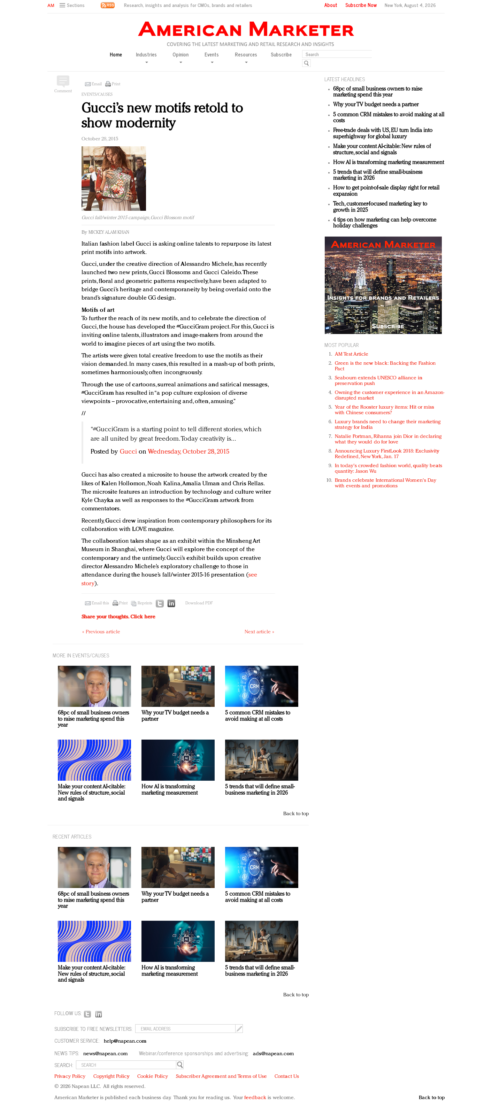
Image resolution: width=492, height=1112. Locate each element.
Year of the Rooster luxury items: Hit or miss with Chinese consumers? (384, 410)
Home (116, 54)
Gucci (128, 452)
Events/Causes (97, 95)
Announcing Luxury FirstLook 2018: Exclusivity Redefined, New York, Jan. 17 (387, 454)
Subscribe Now (361, 5)
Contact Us (287, 1076)
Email (97, 84)
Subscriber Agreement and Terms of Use (221, 1076)
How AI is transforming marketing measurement (388, 162)
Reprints (145, 603)
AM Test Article (352, 354)
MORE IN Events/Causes (81, 655)
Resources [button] (246, 57)
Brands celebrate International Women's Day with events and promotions (385, 483)
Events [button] (212, 57)
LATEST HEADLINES (344, 79)
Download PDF (199, 603)
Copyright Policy (111, 1076)
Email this (100, 603)
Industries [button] (146, 57)
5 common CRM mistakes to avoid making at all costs (257, 716)
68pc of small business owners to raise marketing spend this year (377, 92)
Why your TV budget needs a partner (375, 105)
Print (116, 84)
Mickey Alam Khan (109, 232)
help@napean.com (125, 1041)
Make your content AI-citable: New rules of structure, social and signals (382, 150)
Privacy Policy (69, 1076)
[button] (73, 5)
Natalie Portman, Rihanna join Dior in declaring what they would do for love (388, 439)
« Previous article (101, 632)
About (330, 5)
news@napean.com (105, 1054)
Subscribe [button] (281, 54)
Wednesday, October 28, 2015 (188, 452)
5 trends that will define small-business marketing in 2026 (259, 790)
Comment (63, 91)
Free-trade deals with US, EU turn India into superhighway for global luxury (382, 134)
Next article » (259, 632)
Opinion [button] (180, 57)
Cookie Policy (152, 1076)
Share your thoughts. (118, 617)
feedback (255, 1098)
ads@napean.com (273, 1054)
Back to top (296, 814)
